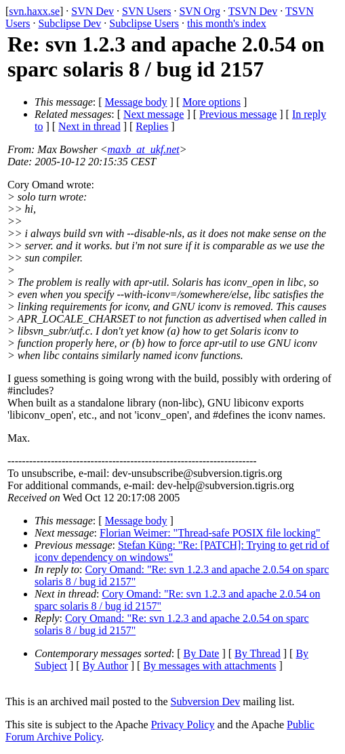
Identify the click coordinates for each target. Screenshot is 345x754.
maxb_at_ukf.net (144, 149)
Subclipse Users (144, 23)
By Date (202, 653)
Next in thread (89, 126)
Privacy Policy (183, 724)
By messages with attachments (209, 665)
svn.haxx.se (34, 11)
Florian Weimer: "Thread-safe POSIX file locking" (210, 533)
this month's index (226, 23)
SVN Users (146, 11)
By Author (105, 665)
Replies (152, 126)
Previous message (238, 114)
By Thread (258, 653)
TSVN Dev (252, 11)
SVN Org (199, 11)
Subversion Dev (206, 701)
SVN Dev (92, 11)
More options (211, 102)
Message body (136, 102)
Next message (153, 114)
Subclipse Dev (69, 23)
